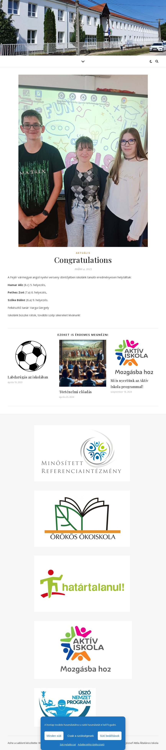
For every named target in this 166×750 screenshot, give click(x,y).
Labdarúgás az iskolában (28, 377)
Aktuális (83, 253)
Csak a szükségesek (80, 735)
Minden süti (54, 735)
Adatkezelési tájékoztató (91, 744)
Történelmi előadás (75, 392)
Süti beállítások (109, 735)
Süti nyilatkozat (68, 744)
